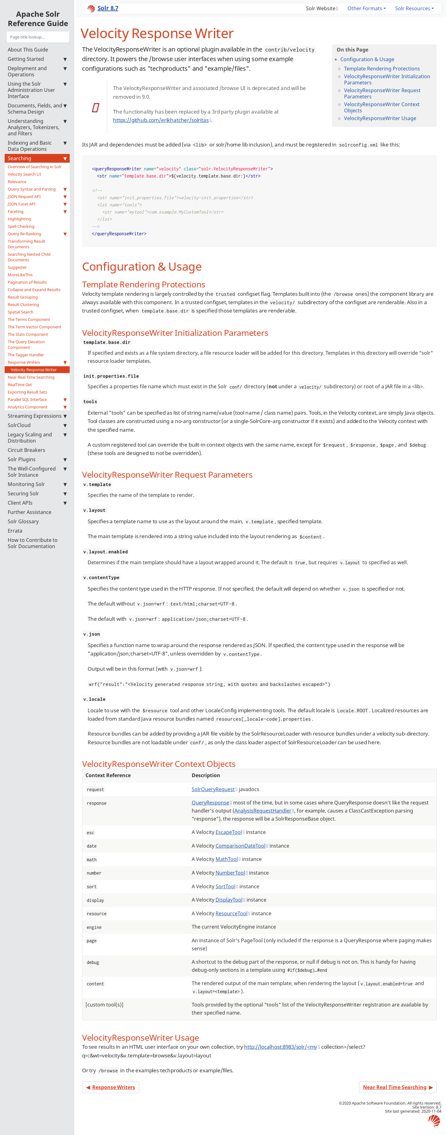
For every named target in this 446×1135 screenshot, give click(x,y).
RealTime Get (20, 384)
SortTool (225, 886)
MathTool (227, 859)
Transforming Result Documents (26, 244)
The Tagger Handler (26, 355)
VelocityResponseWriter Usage (380, 118)
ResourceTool (231, 913)
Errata (15, 530)
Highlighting (19, 219)
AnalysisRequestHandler (262, 810)
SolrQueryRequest (213, 789)
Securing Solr (37, 493)
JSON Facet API (37, 204)
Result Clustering (23, 304)
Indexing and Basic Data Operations (37, 145)
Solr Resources (412, 8)
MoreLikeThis (20, 274)
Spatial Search (20, 312)
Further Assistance (29, 512)
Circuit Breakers (26, 450)
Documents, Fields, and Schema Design (37, 108)
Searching (37, 158)
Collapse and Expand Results (34, 289)
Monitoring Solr (37, 484)
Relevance (17, 181)
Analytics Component (37, 407)
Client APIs (37, 502)
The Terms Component (29, 319)
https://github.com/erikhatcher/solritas (160, 120)
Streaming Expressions (37, 415)
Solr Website (320, 8)
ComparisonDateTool (240, 845)
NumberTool (230, 872)
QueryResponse (210, 802)
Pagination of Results (27, 282)
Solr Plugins (37, 459)
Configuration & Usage (367, 59)
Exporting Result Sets (27, 392)
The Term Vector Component (34, 327)
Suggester (17, 267)
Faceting (37, 211)
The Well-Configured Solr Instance (37, 471)
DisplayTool (229, 899)
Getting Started (37, 59)
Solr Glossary (23, 521)
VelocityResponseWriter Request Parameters (382, 93)
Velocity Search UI (24, 174)
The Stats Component (28, 334)
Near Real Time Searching (31, 377)
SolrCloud (37, 425)
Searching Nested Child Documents (29, 257)
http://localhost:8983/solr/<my (280, 1046)
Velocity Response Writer (34, 369)
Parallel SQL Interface (37, 399)
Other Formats (365, 8)
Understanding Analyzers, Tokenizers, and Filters (37, 127)
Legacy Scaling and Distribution (37, 437)
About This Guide (28, 49)
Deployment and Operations (37, 71)
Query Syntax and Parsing (37, 189)
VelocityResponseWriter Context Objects (382, 107)
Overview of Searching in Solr (34, 166)
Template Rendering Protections (382, 68)
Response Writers (37, 362)
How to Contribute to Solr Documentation (33, 543)
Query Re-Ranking (37, 233)
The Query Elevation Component (26, 344)
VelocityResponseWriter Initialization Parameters (387, 79)
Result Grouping (23, 297)
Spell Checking (21, 226)
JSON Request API (37, 196)
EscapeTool (229, 832)
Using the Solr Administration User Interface (37, 90)
